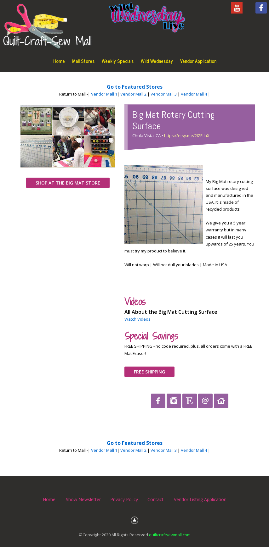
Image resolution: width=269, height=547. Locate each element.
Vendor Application (198, 61)
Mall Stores (83, 61)
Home (59, 61)
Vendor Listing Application (200, 499)
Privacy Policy (124, 499)
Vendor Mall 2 (133, 94)
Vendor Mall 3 (164, 94)
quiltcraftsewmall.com (170, 535)
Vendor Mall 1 (104, 94)
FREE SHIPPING (149, 372)
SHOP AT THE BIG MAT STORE (68, 183)
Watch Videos (137, 319)
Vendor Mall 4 (194, 94)
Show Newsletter (83, 499)
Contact (155, 499)
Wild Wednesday (157, 61)
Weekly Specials (118, 61)
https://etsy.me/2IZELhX (186, 135)
